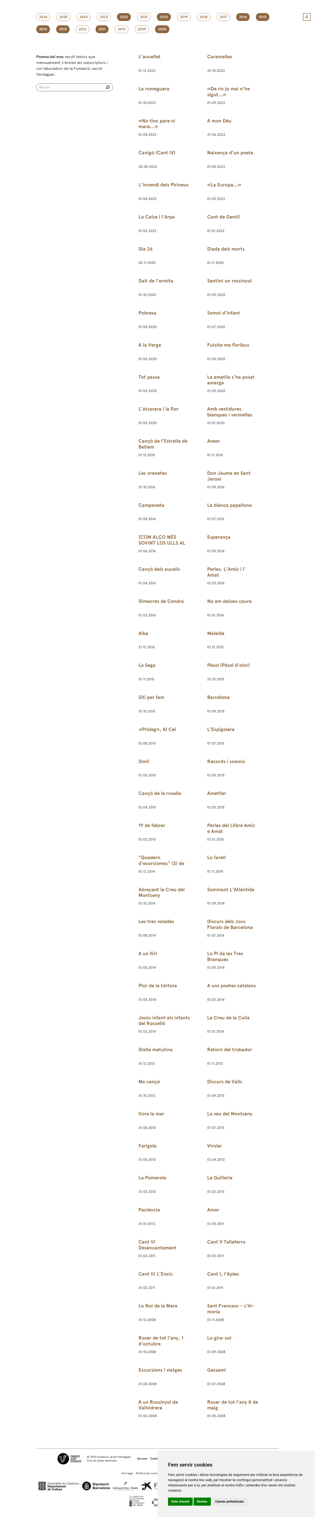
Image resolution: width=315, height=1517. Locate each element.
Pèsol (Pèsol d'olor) (228, 665)
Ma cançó (149, 1082)
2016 (243, 17)
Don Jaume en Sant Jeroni (228, 476)
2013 (63, 29)
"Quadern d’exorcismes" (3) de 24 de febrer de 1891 (161, 863)
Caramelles (219, 57)
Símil (143, 761)
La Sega (147, 665)
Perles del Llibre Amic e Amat (231, 828)
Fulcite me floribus (228, 345)
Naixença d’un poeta (230, 153)
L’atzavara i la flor (158, 409)
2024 (83, 17)
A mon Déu (219, 121)
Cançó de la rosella (159, 793)
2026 (43, 17)
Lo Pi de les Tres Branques (225, 956)
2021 (144, 17)
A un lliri (147, 953)
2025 (63, 17)
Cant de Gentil (223, 217)
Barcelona (218, 697)
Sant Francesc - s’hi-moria (230, 1309)
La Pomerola (152, 1178)
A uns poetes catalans (231, 986)
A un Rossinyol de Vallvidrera (158, 1405)
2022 (124, 17)
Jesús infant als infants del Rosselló (164, 1021)
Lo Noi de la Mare (157, 1306)
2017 (223, 17)
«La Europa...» (224, 185)
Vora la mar (151, 1114)
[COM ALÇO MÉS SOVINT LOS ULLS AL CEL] (161, 543)
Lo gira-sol (219, 1338)
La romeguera (153, 89)
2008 (162, 29)
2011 (102, 29)
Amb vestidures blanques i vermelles (229, 412)
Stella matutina (155, 1050)
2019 (184, 17)
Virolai (214, 1146)
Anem (213, 441)
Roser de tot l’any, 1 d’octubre (160, 1341)
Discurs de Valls (224, 1082)
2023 (104, 17)
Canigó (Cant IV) (156, 153)
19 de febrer (151, 825)
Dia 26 (145, 249)
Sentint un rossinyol (229, 281)
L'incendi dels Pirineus (163, 185)
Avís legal (127, 1473)
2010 (122, 29)
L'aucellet (149, 57)
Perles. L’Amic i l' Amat (226, 572)
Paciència (149, 1210)
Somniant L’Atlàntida (230, 890)
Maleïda (215, 633)
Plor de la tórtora (157, 986)
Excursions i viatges (160, 1370)
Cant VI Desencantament (157, 1245)
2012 (82, 29)
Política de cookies (148, 1473)
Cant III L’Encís (155, 1274)
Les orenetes (152, 473)
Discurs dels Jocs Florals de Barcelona (230, 924)
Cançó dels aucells (159, 569)
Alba (143, 633)
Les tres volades (156, 921)
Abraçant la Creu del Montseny (161, 892)
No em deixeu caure (229, 601)
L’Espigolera (220, 729)
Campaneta (151, 505)
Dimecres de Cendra (161, 601)
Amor (213, 1210)
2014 (43, 29)
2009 (142, 29)
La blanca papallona (229, 505)
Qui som (142, 1458)
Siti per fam (151, 697)
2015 (262, 17)
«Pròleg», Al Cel (157, 729)
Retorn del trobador (229, 1050)
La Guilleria (220, 1178)
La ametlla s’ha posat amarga (231, 380)
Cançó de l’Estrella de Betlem (162, 444)
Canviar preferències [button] (229, 1501)
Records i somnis (226, 761)
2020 (164, 17)
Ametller (216, 793)
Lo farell (216, 857)
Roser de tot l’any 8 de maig (232, 1405)
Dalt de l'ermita (155, 281)
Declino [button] (202, 1501)
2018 (204, 17)
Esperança (218, 537)
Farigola (147, 1146)
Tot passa (149, 377)
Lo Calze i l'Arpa (156, 217)
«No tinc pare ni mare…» (156, 124)
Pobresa (147, 313)
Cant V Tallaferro (226, 1242)
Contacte (156, 1458)
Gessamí (216, 1370)
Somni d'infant (223, 313)
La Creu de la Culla (228, 1018)
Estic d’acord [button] (180, 1501)
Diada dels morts (226, 249)
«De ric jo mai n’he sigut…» (228, 92)
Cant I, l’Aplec (223, 1274)
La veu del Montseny (229, 1114)
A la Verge (149, 345)
